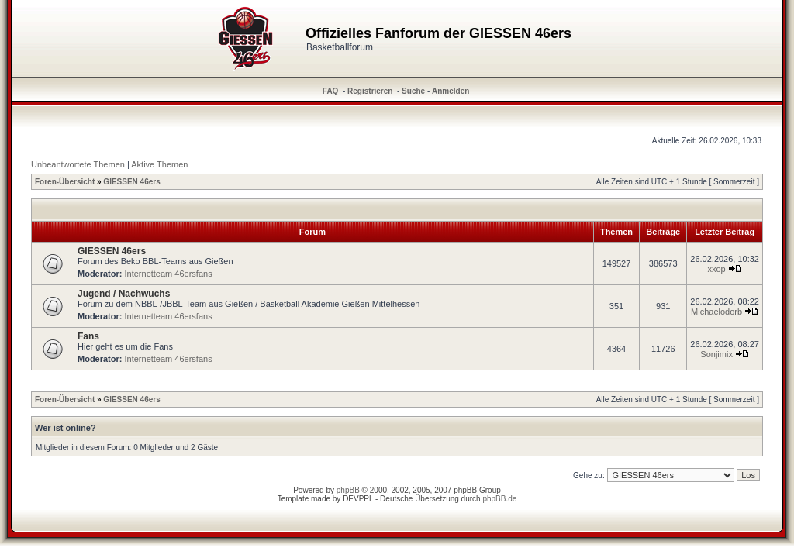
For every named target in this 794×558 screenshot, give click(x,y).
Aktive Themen (159, 164)
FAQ (331, 91)
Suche (413, 91)
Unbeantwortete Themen (78, 164)
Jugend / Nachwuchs (124, 293)
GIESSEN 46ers (131, 181)
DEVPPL (358, 498)
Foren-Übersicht (65, 181)
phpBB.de (499, 498)
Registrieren (369, 91)
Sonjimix (716, 354)
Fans (88, 336)
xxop (716, 269)
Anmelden (450, 91)
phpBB (348, 490)
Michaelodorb (716, 311)
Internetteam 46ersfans (168, 273)
